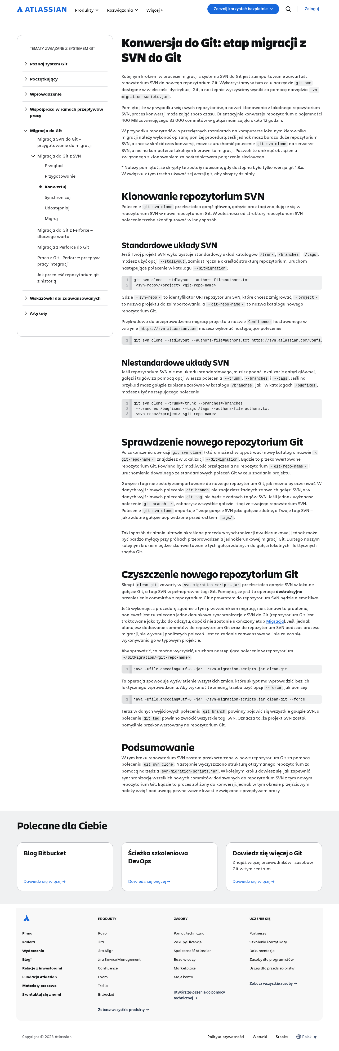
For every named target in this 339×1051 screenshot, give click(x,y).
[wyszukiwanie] (288, 9)
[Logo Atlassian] (41, 10)
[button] (154, 9)
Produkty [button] (87, 10)
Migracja (275, 619)
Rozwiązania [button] (122, 10)
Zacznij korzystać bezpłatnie (243, 8)
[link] (312, 9)
